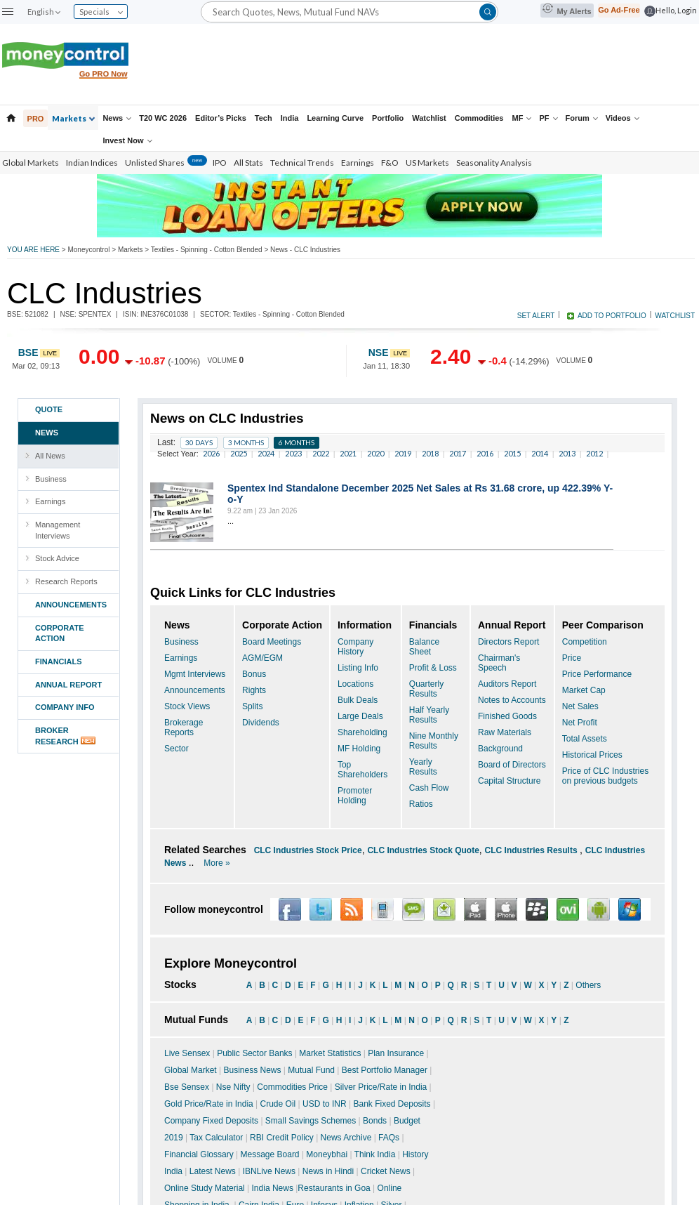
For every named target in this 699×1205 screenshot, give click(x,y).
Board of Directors (512, 765)
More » (216, 863)
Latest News (212, 1171)
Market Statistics (330, 1053)
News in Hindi (328, 1171)
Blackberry (537, 909)
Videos (622, 118)
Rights (254, 690)
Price (571, 658)
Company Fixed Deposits (211, 1121)
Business (51, 479)
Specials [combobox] (101, 11)
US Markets (427, 162)
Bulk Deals (358, 700)
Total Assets (584, 739)
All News (50, 456)
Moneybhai (326, 1154)
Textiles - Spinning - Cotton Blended (206, 249)
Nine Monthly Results (433, 741)
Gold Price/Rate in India (208, 1104)
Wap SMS (382, 909)
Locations (355, 684)
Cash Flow (429, 788)
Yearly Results (423, 767)
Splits (252, 706)
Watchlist (429, 118)
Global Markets (30, 162)
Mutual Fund (311, 1070)
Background (500, 748)
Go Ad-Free (619, 10)
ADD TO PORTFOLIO (612, 316)
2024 (266, 453)
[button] (7, 11)
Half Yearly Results (429, 715)
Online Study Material (204, 1188)
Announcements (194, 690)
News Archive (346, 1138)
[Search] (349, 11)
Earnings (357, 162)
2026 (211, 453)
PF (548, 118)
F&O (390, 162)
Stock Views (187, 706)
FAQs (388, 1138)
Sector (176, 748)
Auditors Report (507, 684)
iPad (475, 909)
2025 (238, 453)
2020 (375, 453)
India (290, 118)
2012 (594, 453)
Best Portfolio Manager (384, 1070)
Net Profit (579, 722)
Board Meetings (271, 642)
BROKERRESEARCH (74, 736)
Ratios (421, 804)
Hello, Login (676, 10)
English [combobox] (43, 11)
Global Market (190, 1070)
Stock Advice (57, 558)
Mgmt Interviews (194, 674)
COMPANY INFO (65, 707)
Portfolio (388, 118)
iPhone (506, 909)
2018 (430, 453)
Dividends (260, 722)
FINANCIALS (58, 661)
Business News (252, 1070)
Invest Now (127, 140)
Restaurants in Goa (334, 1188)
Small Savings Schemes (310, 1121)
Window (629, 909)
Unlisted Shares (166, 162)
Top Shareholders (362, 769)
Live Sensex (187, 1053)
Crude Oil (278, 1104)
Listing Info (358, 668)
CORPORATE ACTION (59, 633)
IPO (220, 162)
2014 (539, 453)
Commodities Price (292, 1087)
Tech (263, 118)
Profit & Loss (433, 668)
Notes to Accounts (512, 700)
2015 (512, 453)
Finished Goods (507, 716)
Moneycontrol (88, 249)
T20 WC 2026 (163, 118)
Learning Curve (335, 118)
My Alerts (566, 9)
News (116, 118)
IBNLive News (269, 1171)
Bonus (254, 674)
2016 (485, 453)
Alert (444, 909)
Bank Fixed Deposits (392, 1104)
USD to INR (324, 1104)
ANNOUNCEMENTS (71, 604)
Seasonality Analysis (494, 162)
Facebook (290, 909)
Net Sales (580, 706)
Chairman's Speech (499, 663)
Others (588, 985)
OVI (568, 909)
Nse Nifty (233, 1087)
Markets (73, 118)
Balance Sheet (424, 647)
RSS (351, 909)
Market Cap (584, 690)
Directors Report (508, 642)
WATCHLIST (675, 316)
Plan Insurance (396, 1053)
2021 (348, 453)
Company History (355, 647)
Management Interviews (57, 530)
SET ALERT (536, 316)
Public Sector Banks (254, 1053)
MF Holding (359, 748)
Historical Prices (592, 755)
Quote (48, 409)
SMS (413, 909)
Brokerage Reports (183, 727)
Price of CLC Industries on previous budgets (605, 776)
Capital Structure (509, 781)
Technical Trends (302, 162)
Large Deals (360, 716)
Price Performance (597, 674)
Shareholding (362, 732)
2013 (567, 453)
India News (272, 1188)
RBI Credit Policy (282, 1138)
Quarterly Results (426, 689)
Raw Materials (504, 732)
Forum (582, 118)
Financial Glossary (199, 1154)
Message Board (270, 1154)
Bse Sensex (186, 1087)
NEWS (46, 432)
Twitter (320, 909)
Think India (375, 1154)
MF (521, 118)
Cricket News (386, 1171)
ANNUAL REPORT (68, 684)
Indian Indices (92, 162)
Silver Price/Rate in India (381, 1087)
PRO (35, 118)
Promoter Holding (355, 795)
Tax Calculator (216, 1138)
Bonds (375, 1121)
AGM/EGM (262, 658)
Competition (584, 642)
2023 (293, 453)
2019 (402, 453)
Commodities (479, 118)
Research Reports (66, 581)
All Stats (248, 162)
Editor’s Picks (220, 118)
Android (598, 909)
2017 (457, 453)
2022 (320, 453)
